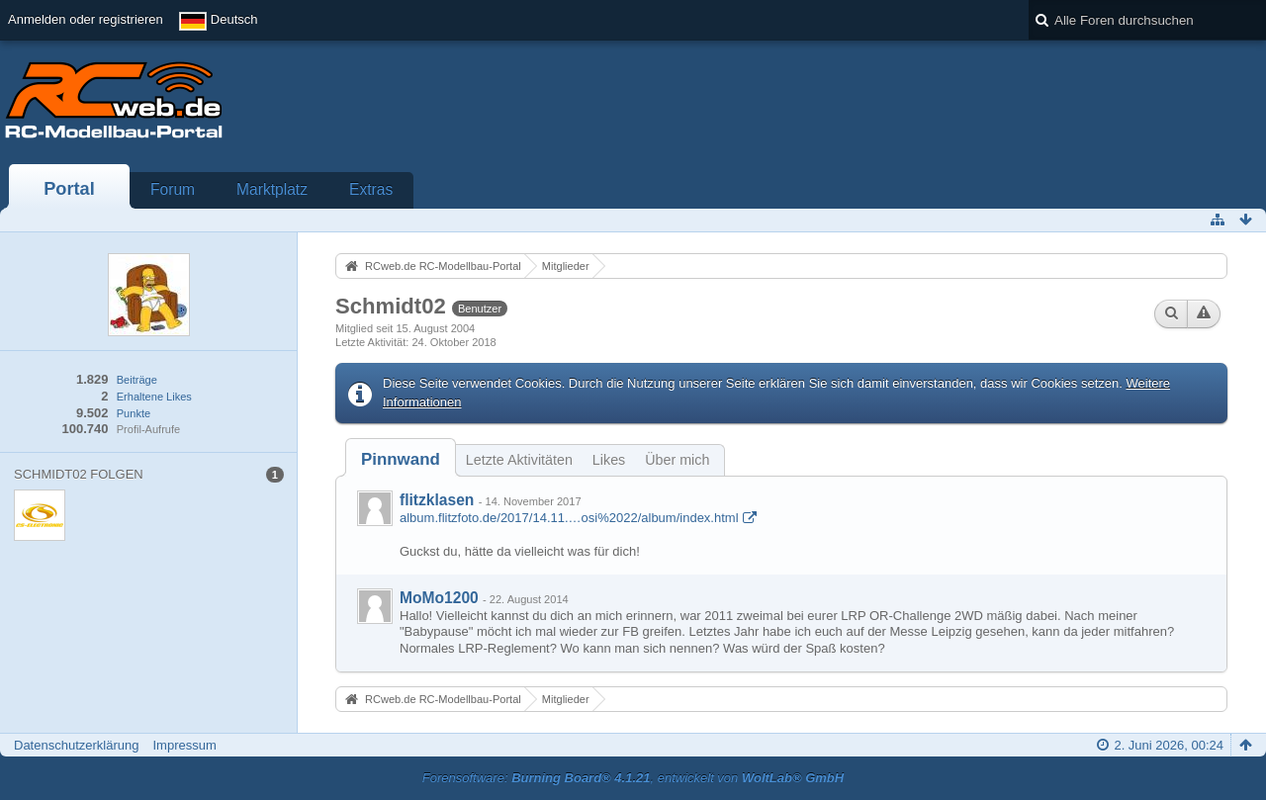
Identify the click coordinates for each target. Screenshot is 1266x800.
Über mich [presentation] (677, 460)
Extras (371, 189)
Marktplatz (272, 189)
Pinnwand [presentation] (400, 459)
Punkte (133, 413)
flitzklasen (437, 499)
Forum (172, 189)
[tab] (400, 459)
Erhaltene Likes (154, 396)
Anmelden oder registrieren (85, 19)
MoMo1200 (439, 597)
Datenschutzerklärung (76, 745)
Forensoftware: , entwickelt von (633, 777)
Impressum (184, 745)
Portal (69, 189)
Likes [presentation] (608, 460)
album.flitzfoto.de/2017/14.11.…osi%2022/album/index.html (569, 517)
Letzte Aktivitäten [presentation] (519, 460)
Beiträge (137, 380)
